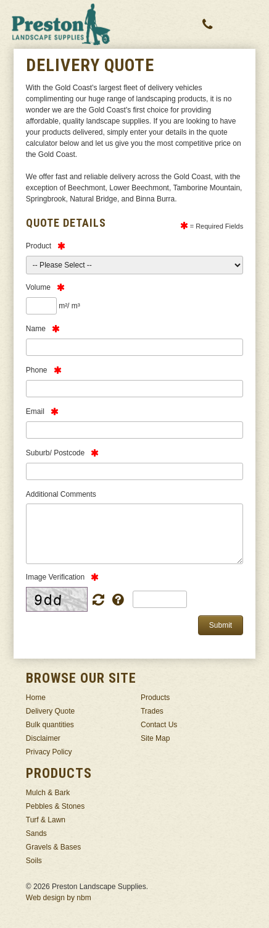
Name (36, 328)
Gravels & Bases (53, 847)
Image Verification (55, 577)
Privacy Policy (49, 752)
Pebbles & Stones (55, 806)
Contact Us (159, 724)
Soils (34, 860)
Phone (37, 370)
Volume (38, 287)
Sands (36, 833)
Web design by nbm (58, 897)
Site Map (155, 738)
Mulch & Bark (48, 792)
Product (38, 246)
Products (155, 697)
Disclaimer (43, 738)
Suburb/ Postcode (55, 453)
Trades (152, 711)
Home (36, 697)
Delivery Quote (50, 711)
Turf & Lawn (45, 820)
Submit (220, 625)
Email (35, 411)
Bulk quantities (50, 724)
